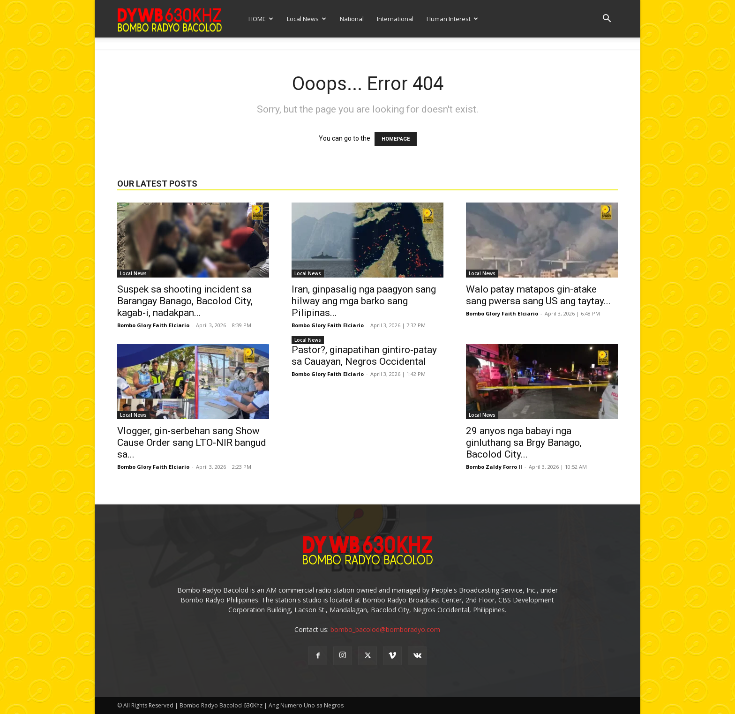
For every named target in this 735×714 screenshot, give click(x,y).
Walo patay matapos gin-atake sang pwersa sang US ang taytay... (538, 295)
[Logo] (169, 18)
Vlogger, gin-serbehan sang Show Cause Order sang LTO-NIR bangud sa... (191, 442)
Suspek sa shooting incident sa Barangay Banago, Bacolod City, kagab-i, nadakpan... (185, 301)
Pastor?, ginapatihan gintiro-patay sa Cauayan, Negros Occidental (364, 355)
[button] (606, 19)
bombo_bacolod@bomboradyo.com (385, 629)
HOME (260, 19)
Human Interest (452, 19)
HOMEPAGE (396, 139)
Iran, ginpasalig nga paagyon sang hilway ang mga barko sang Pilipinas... (364, 301)
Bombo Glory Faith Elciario (153, 325)
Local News (306, 19)
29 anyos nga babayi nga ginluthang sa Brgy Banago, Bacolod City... (524, 442)
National (352, 19)
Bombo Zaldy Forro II (494, 466)
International (395, 19)
